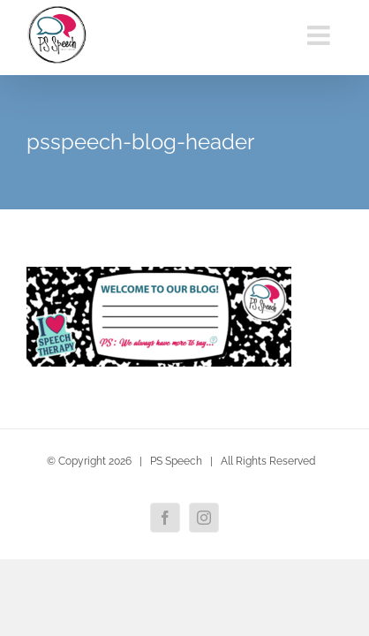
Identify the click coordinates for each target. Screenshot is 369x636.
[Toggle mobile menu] (320, 35)
